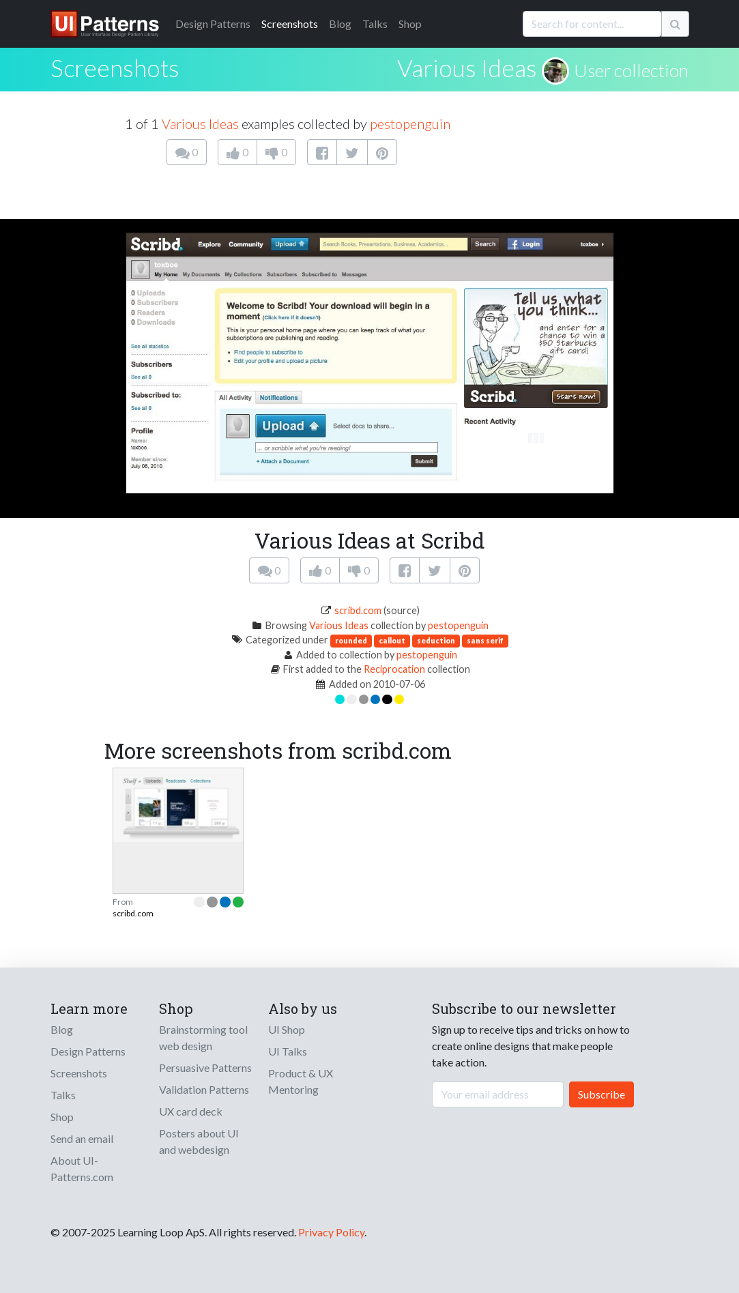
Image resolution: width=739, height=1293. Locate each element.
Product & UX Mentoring (300, 1081)
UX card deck (190, 1111)
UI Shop (286, 1029)
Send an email (81, 1138)
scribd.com (357, 610)
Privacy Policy (331, 1231)
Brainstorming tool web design (203, 1037)
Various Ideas (467, 67)
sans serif (485, 640)
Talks (375, 23)
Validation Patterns (204, 1089)
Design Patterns (88, 1051)
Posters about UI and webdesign (199, 1141)
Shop (410, 23)
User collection (631, 70)
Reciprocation (394, 669)
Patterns (212, 23)
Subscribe (601, 1094)
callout (392, 640)
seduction (436, 640)
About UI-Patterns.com (81, 1168)
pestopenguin (410, 123)
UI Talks (287, 1051)
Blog (340, 23)
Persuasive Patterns (205, 1067)
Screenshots (289, 23)
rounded (351, 640)
